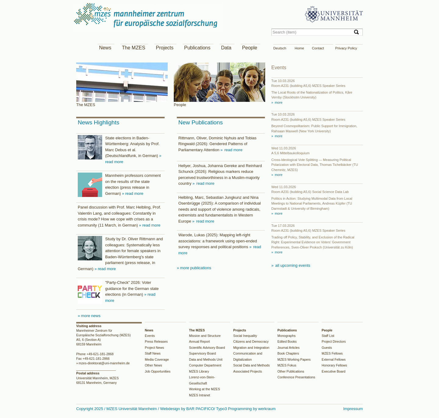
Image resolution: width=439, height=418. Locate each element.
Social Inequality (245, 336)
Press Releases (156, 341)
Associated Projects (247, 371)
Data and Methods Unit (206, 359)
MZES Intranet (199, 395)
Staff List (328, 336)
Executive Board (333, 371)
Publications (197, 47)
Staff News (153, 353)
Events (150, 336)
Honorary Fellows (334, 365)
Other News (153, 365)
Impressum (353, 408)
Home (299, 48)
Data (226, 47)
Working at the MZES (204, 389)
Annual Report (199, 341)
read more (232, 150)
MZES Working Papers (294, 359)
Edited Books (287, 341)
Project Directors (334, 341)
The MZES (133, 47)
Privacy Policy (346, 48)
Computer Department (205, 365)
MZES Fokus (286, 365)
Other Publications (290, 371)
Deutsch (279, 48)
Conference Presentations (296, 377)
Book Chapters (288, 353)
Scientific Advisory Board (207, 347)
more (278, 102)
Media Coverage (157, 359)
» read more (132, 193)
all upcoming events (292, 265)
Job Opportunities (157, 371)
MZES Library (199, 371)
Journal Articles (288, 347)
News (105, 47)
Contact (318, 48)
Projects (164, 47)
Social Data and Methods (251, 365)
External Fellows (334, 359)
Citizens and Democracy (251, 341)
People (249, 47)
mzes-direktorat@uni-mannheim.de (104, 363)
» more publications (194, 268)
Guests (327, 347)
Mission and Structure (205, 336)
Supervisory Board (202, 353)
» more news (89, 315)
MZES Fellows (332, 353)
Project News (154, 347)
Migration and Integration (251, 347)
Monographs (286, 336)
